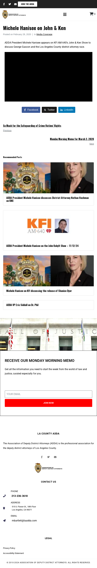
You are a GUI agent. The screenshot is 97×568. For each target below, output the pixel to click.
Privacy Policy (9, 548)
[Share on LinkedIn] (66, 110)
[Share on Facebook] (31, 110)
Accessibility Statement (13, 553)
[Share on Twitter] (49, 110)
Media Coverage (44, 34)
